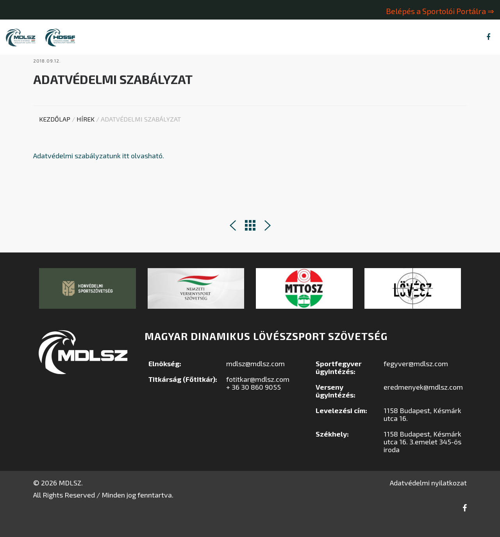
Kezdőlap (54, 136)
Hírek (86, 136)
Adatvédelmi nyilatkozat (428, 499)
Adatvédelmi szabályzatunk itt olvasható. (98, 172)
